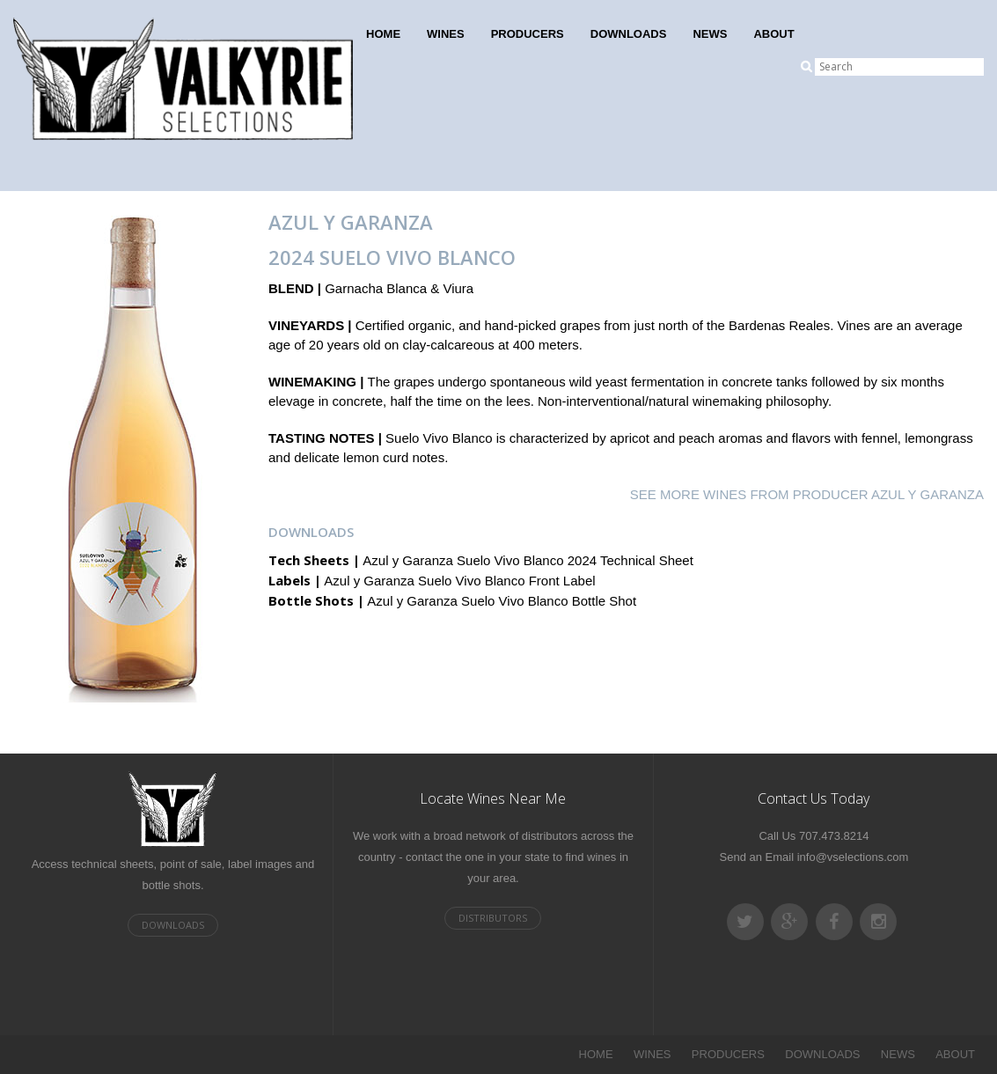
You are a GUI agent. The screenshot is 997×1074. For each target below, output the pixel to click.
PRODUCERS (527, 33)
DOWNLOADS (628, 33)
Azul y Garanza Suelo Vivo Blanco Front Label (432, 580)
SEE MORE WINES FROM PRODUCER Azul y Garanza (807, 494)
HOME (383, 33)
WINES (446, 33)
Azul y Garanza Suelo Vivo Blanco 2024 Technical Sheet (480, 560)
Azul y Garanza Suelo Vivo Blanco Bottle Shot (452, 600)
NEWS (710, 33)
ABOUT (773, 33)
